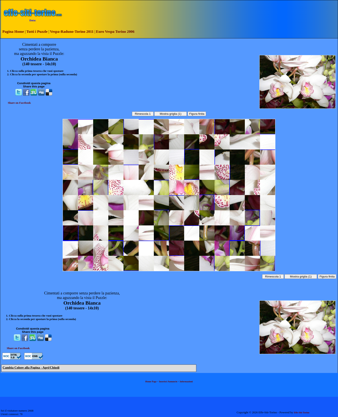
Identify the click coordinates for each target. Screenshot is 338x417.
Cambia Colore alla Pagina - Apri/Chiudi (31, 367)
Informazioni (186, 381)
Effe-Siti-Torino (301, 412)
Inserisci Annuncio (168, 381)
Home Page (151, 381)
